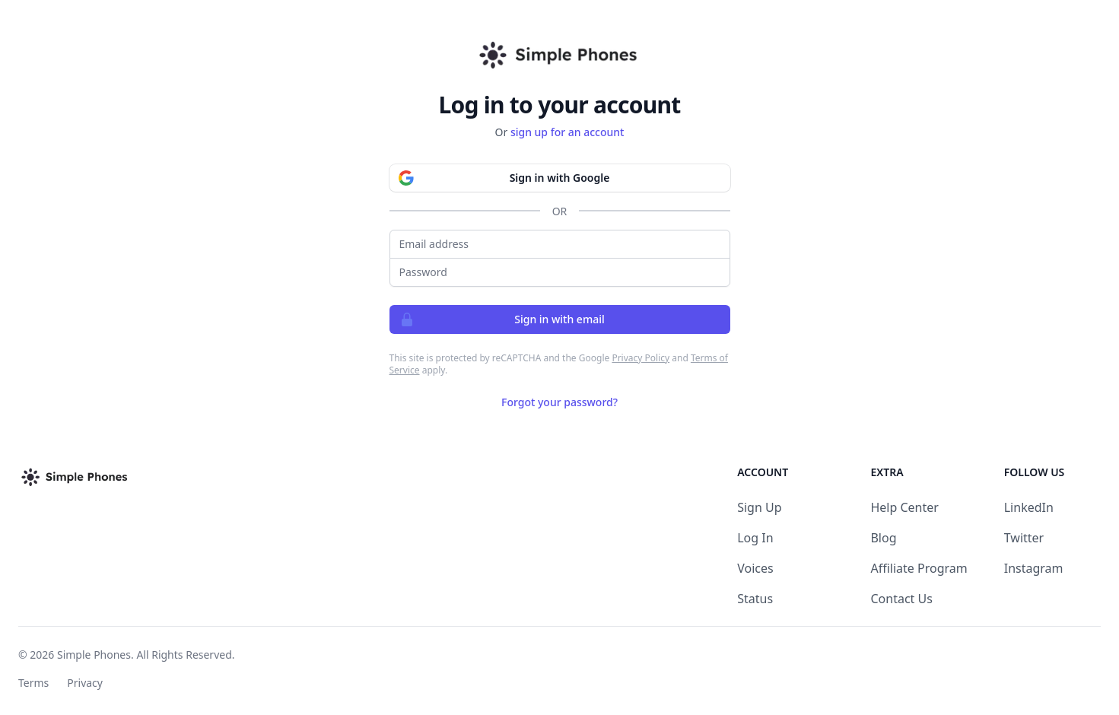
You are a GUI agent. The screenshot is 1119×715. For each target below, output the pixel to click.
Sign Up (759, 507)
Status (755, 598)
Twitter (1024, 537)
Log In (755, 537)
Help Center (904, 507)
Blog (883, 537)
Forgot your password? (559, 402)
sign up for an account (567, 132)
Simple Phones (94, 654)
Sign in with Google (499, 178)
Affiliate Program (918, 568)
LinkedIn (1029, 507)
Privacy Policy (640, 357)
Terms (33, 682)
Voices (755, 568)
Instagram (1033, 568)
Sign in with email (497, 319)
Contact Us (901, 598)
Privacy (85, 682)
